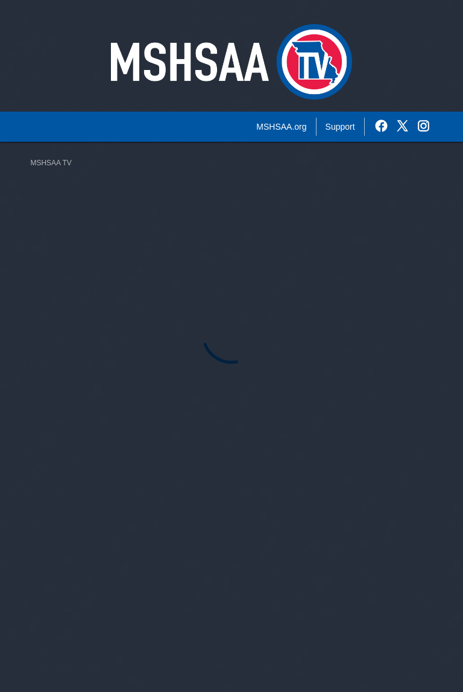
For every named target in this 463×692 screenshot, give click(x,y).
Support (340, 127)
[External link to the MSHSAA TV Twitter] (405, 126)
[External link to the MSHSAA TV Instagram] (423, 126)
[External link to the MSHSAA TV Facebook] (384, 126)
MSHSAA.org (281, 127)
